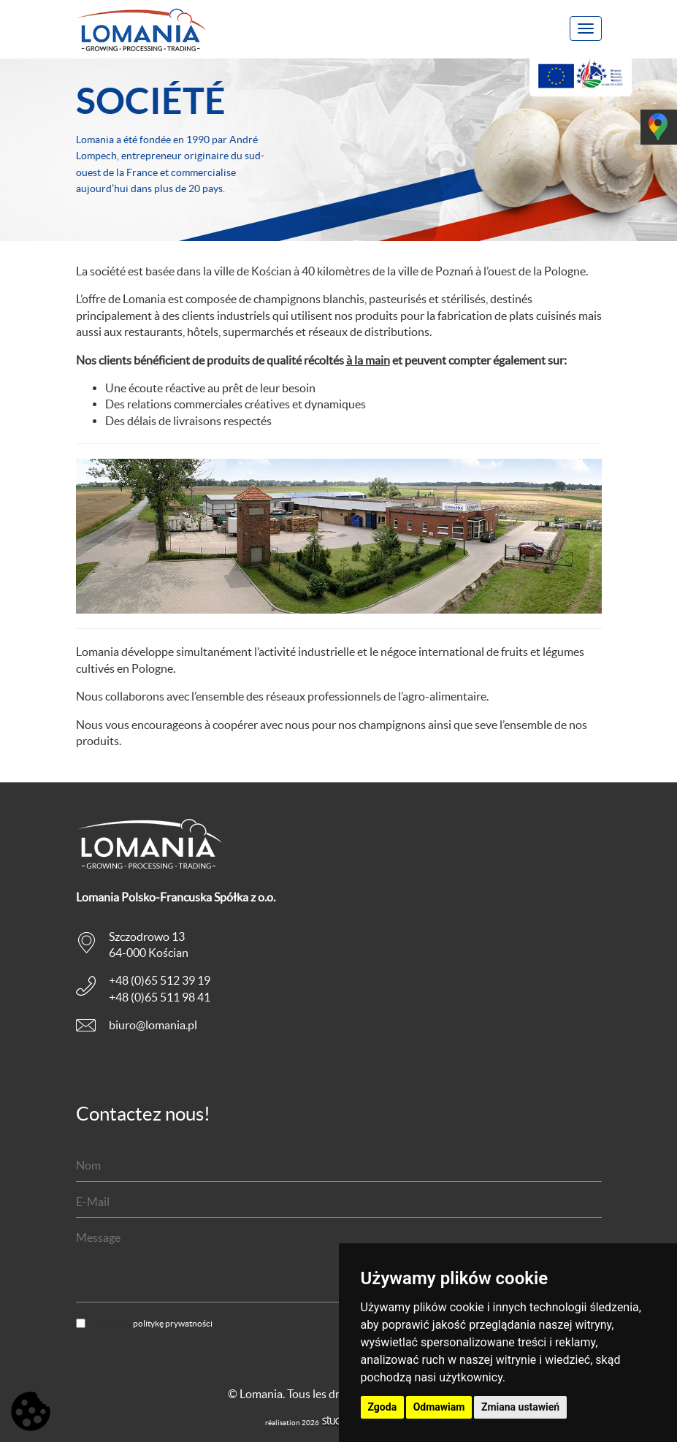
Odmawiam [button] (439, 1407)
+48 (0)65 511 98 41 (159, 997)
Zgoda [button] (382, 1407)
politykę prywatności (173, 1323)
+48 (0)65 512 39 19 (159, 980)
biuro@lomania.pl (153, 1024)
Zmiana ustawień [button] (520, 1407)
